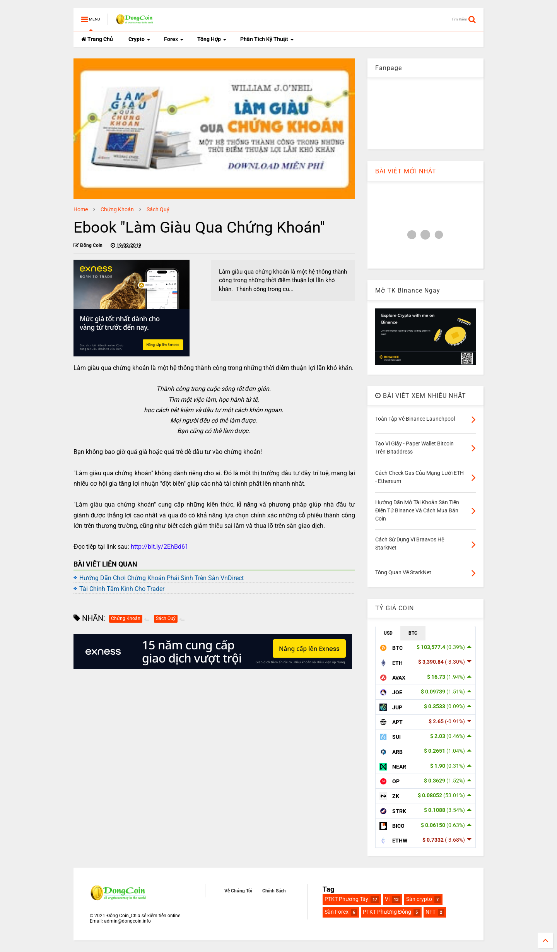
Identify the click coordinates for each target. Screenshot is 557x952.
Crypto (139, 39)
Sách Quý (158, 209)
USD (388, 633)
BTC (412, 633)
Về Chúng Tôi (238, 891)
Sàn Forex (337, 912)
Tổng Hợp (212, 39)
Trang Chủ (97, 39)
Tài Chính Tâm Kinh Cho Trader (121, 588)
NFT (430, 912)
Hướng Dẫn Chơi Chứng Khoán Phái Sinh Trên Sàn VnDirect (161, 578)
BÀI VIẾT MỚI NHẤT (405, 171)
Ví (387, 899)
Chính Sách (274, 891)
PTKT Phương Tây (346, 899)
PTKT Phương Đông (387, 912)
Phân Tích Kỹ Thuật (267, 39)
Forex (174, 39)
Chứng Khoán (117, 209)
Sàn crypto (419, 899)
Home (80, 209)
